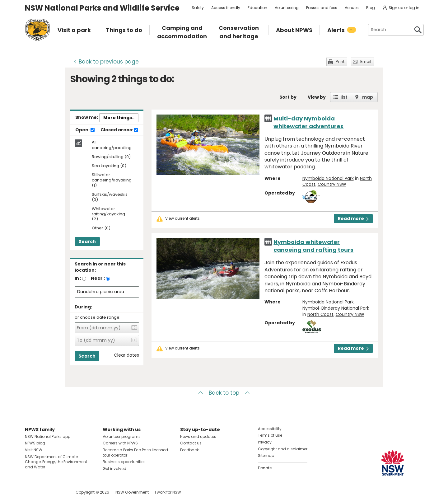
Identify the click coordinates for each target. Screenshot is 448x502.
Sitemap (266, 455)
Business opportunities (124, 461)
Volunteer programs (122, 436)
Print (340, 61)
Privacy (265, 442)
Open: (85, 130)
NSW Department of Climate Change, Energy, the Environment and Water (56, 462)
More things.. (118, 118)
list (344, 97)
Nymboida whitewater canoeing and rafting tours (313, 246)
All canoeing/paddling (112, 145)
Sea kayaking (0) (109, 166)
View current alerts (182, 218)
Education (257, 7)
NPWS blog (35, 443)
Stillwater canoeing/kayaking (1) (112, 180)
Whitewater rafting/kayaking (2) (108, 214)
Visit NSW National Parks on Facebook (30, 492)
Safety (198, 7)
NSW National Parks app (47, 436)
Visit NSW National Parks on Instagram (44, 492)
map (367, 97)
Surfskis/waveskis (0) (110, 197)
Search (87, 241)
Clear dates (126, 355)
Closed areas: (119, 130)
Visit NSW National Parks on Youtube (57, 492)
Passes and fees (321, 7)
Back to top (224, 392)
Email (365, 61)
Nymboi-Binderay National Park (335, 308)
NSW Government (132, 492)
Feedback (189, 450)
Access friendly (225, 7)
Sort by (287, 97)
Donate (265, 468)
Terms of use (270, 435)
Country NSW (332, 184)
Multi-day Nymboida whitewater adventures (308, 122)
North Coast (320, 314)
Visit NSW (33, 450)
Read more (353, 218)
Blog (370, 7)
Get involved (114, 468)
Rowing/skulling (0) (111, 157)
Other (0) (101, 228)
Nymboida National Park (328, 178)
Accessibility (270, 428)
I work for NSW (168, 492)
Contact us (191, 443)
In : (78, 278)
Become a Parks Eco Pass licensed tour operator (135, 452)
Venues (352, 7)
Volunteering (287, 7)
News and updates (198, 436)
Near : (98, 278)
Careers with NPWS (120, 443)
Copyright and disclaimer (282, 449)
